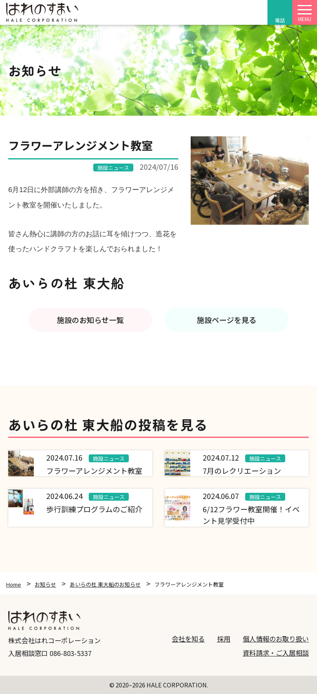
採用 (223, 639)
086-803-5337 (71, 653)
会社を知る (188, 639)
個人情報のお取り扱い (276, 639)
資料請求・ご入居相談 (276, 653)
